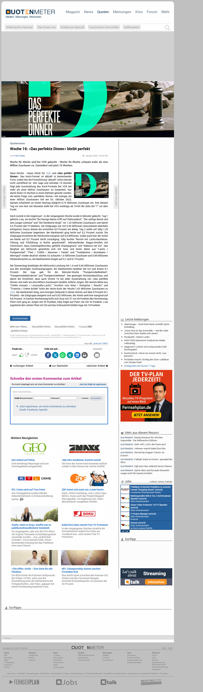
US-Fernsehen (58, 667)
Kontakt (155, 660)
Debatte (106, 655)
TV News (66, 673)
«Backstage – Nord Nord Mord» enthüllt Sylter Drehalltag (146, 325)
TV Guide (88, 673)
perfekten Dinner (19, 330)
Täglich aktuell (84, 660)
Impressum (156, 669)
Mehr (165, 11)
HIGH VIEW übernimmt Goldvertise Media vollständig (144, 342)
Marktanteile (83, 658)
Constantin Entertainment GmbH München (146, 489)
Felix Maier (19, 155)
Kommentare (20, 318)
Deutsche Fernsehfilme (149, 673)
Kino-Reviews (108, 660)
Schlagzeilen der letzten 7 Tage (139, 365)
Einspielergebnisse (134, 660)
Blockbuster (97, 673)
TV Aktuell (21, 673)
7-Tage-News (9, 662)
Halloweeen (131, 27)
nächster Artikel (97, 365)
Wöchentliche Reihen (86, 655)
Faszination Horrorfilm (104, 27)
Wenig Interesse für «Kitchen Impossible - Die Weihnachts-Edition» (141, 439)
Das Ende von (47, 27)
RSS (5, 655)
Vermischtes (58, 658)
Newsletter (8, 658)
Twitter (6, 667)
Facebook (8, 665)
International (58, 662)
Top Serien (164, 673)
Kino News (11, 673)
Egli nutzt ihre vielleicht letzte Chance (146, 466)
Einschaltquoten (77, 673)
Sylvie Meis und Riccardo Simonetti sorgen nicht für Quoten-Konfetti (144, 472)
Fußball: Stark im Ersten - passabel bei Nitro (146, 461)
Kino (139, 11)
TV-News (56, 655)
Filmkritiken (45, 673)
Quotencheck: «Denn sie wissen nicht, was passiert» (145, 354)
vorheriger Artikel (21, 365)
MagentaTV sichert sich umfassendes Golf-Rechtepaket (145, 348)
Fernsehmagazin (32, 673)
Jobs (154, 658)
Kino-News (131, 655)
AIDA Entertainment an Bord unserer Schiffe (146, 498)
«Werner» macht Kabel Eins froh (142, 448)
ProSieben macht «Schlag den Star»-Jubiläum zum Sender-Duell (146, 361)
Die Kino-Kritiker (133, 658)
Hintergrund (33, 655)
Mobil (6, 660)
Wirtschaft (57, 660)
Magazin (73, 11)
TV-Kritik (106, 658)
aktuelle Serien (120, 673)
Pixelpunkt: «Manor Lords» (137, 336)
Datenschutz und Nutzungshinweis (159, 663)
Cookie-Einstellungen (160, 667)
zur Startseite (58, 365)
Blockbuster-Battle (134, 662)
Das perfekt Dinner (41, 326)
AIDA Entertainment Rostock (138, 516)
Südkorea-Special (72, 27)
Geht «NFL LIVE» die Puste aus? (143, 444)
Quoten (103, 11)
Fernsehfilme (109, 673)
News (88, 11)
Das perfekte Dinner (64, 326)
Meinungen (122, 11)
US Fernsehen (56, 673)
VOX (48, 173)
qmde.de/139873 (100, 343)
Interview (32, 660)
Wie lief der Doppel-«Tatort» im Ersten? (142, 454)
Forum (152, 11)
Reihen (31, 658)
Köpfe (55, 665)
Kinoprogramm (133, 673)
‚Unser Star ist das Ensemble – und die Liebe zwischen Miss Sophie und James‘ (146, 332)
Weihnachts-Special (19, 27)
